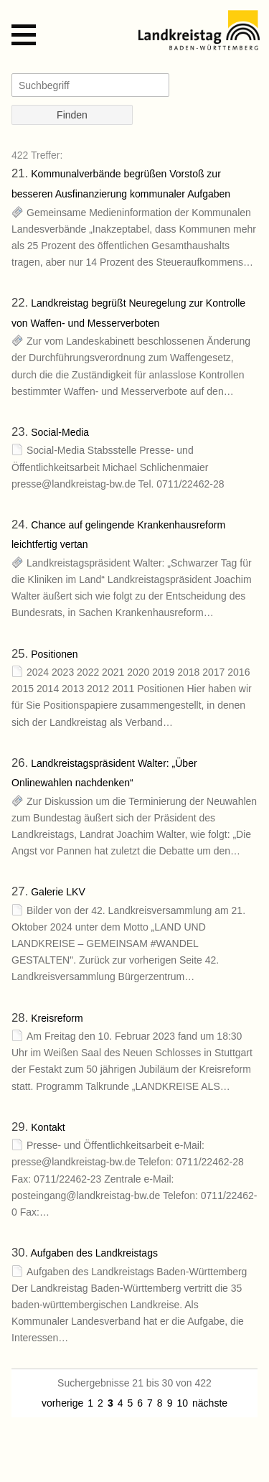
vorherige (62, 1403)
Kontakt (48, 1127)
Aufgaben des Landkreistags (93, 1253)
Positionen (54, 654)
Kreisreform (56, 1018)
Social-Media (60, 432)
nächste (209, 1403)
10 (182, 1403)
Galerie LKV (58, 892)
